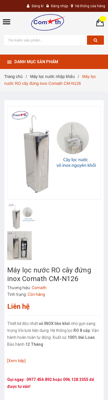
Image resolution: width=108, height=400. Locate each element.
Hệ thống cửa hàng (90, 6)
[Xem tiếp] (16, 360)
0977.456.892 (39, 379)
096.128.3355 (76, 379)
